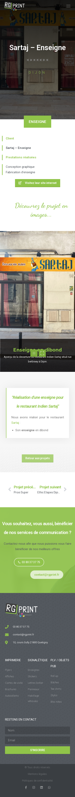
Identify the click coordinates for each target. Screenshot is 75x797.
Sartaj (15, 423)
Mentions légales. (37, 773)
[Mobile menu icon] (68, 6)
